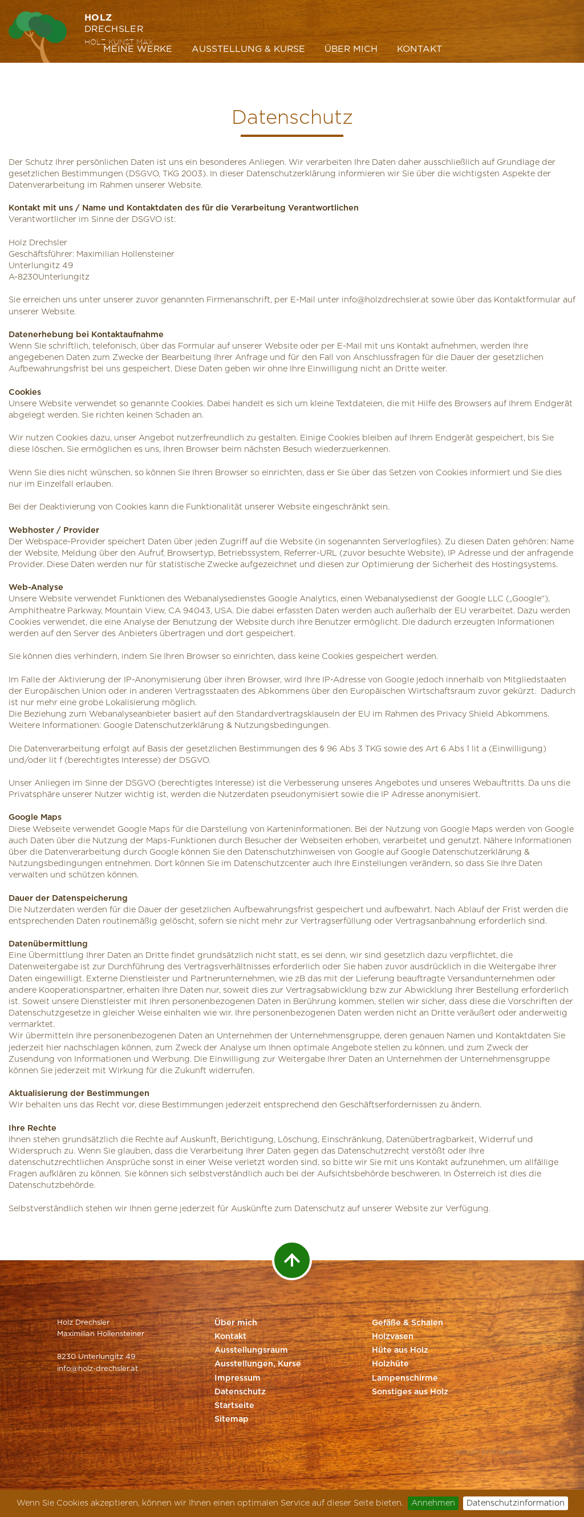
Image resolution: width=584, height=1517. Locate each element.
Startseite (234, 1406)
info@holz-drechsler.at (97, 1369)
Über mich (351, 49)
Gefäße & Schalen (407, 1323)
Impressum (237, 1378)
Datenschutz (240, 1392)
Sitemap (231, 1419)
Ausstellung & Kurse (248, 49)
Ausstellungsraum (251, 1350)
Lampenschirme (405, 1378)
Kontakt (419, 49)
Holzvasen (392, 1337)
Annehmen (433, 1503)
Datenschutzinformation (516, 1503)
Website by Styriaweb (488, 1452)
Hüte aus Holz (400, 1350)
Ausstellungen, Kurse (257, 1364)
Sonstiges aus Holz (410, 1392)
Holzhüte (390, 1364)
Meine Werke (137, 49)
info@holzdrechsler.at (385, 300)
